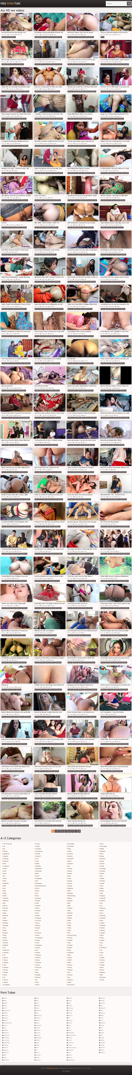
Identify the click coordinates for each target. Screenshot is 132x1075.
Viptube (102, 1000)
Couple (37, 846)
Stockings (102, 918)
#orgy (126, 744)
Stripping (102, 925)
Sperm (101, 910)
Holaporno (38, 1015)
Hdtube (37, 1005)
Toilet (101, 952)
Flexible (37, 928)
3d (3, 846)
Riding (101, 856)
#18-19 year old (45, 64)
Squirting (102, 915)
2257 (63, 1071)
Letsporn (37, 1030)
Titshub (69, 1037)
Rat (68, 1018)
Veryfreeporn (71, 1060)
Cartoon (5, 957)
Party (69, 955)
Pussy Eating (103, 846)
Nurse (69, 923)
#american (51, 499)
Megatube (38, 1037)
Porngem (38, 1060)
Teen (101, 942)
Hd (36, 979)
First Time (38, 920)
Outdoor (70, 945)
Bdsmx (4, 1025)
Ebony (37, 890)
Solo (101, 903)
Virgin (101, 967)
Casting (5, 960)
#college (70, 37)
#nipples (94, 798)
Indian (69, 851)
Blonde (4, 920)
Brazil (4, 930)
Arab (4, 871)
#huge (90, 825)
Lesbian (69, 881)
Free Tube (10, 3)
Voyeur (101, 970)
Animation (5, 866)
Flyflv (4, 1055)
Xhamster (102, 1022)
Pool (68, 972)
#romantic (23, 580)
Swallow (102, 930)
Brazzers (5, 932)
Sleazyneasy (70, 1032)
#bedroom (71, 417)
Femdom (38, 910)
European (38, 898)
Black (4, 918)
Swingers (102, 932)
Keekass (37, 1027)
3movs (4, 998)
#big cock (21, 173)
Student (102, 928)
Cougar (37, 843)
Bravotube (5, 1037)
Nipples (69, 918)
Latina (69, 878)
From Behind (39, 937)
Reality (101, 848)
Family (37, 908)
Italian (69, 861)
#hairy (58, 200)
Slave (101, 893)
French (37, 935)
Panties (69, 947)
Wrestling (102, 977)
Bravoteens (5, 1035)
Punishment (70, 984)
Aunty (4, 878)
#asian (83, 200)
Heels (37, 982)
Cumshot (38, 856)
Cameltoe (5, 952)
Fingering (38, 918)
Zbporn (101, 1050)
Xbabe (101, 1015)
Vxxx (101, 1010)
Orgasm (69, 940)
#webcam (126, 526)
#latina (14, 254)
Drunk (37, 888)
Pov (68, 977)
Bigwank (5, 1030)
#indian (4, 64)
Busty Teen (5, 950)
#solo (91, 363)
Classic (4, 974)
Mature (69, 898)
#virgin (126, 64)
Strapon (102, 923)
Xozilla (101, 1032)
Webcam (102, 972)
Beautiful (5, 898)
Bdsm (4, 893)
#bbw (69, 64)
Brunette (5, 942)
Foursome (38, 932)
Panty (69, 950)
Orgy (69, 942)
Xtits (101, 1035)
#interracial (111, 173)
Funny (37, 942)
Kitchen (69, 871)
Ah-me (4, 1008)
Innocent (70, 853)
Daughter (38, 866)
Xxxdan (101, 1037)
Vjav (100, 1005)
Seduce (101, 873)
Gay (36, 950)
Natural (69, 915)
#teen (59, 64)
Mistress (69, 908)
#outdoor (111, 580)
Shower (101, 883)
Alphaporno (6, 1010)
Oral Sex (69, 937)
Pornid (69, 1000)
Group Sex (38, 967)
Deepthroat (38, 868)
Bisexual (5, 915)
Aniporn (5, 1015)
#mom (109, 91)
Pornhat (69, 998)
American (5, 861)
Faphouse (5, 1052)
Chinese (5, 970)
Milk (68, 905)
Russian (101, 863)
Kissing (69, 868)
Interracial (70, 858)
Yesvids (101, 1045)
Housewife (70, 846)
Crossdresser (38, 851)
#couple (59, 37)
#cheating (89, 200)
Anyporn (5, 1018)
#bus (47, 635)
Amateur (5, 856)
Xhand (101, 1025)
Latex (69, 876)
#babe (76, 91)
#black (87, 444)
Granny (37, 965)
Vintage (101, 965)
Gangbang (38, 945)
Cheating (5, 967)
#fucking (50, 91)
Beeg (4, 1027)
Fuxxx (4, 1057)
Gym (36, 970)
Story (101, 920)
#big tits (21, 64)
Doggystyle (38, 878)
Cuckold (37, 853)
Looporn (37, 1032)
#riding (92, 444)
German (37, 952)
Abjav (4, 1000)
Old (68, 932)
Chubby (5, 972)
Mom (69, 910)
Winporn (102, 1013)
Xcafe (101, 1018)
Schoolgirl (102, 868)
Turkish (101, 957)
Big (3, 903)
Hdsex (37, 1003)
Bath (4, 885)
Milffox (37, 1040)
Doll (36, 881)
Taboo (101, 935)
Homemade (70, 843)
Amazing (5, 858)
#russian (108, 635)
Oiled (69, 930)
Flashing (37, 925)
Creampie (38, 848)
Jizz (68, 866)
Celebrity (5, 962)
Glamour (38, 957)
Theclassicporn (71, 1035)
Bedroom (5, 900)
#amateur (119, 91)
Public (69, 982)
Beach (4, 895)
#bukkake (53, 635)
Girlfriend (38, 955)
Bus (3, 947)
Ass (3, 876)
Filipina (37, 915)
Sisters (101, 888)
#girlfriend (23, 118)
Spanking (102, 908)
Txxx (69, 1052)
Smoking (102, 900)
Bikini (4, 913)
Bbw (4, 890)
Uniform (102, 960)
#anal (3, 37)
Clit (3, 977)
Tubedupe (70, 1042)
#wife (9, 64)
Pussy (101, 843)
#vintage (15, 662)
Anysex (4, 1020)
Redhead (102, 851)
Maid (69, 890)
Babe (4, 881)
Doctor (37, 876)
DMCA (68, 1071)
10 (79, 831)
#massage (25, 825)
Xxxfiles (101, 1040)
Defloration (38, 871)
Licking (69, 883)
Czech (37, 861)
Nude (69, 920)
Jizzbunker (38, 1025)
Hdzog (37, 1008)
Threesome (102, 947)
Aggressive (5, 853)
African (4, 851)
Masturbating (71, 895)
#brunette (87, 64)
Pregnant (70, 979)
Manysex (38, 1035)
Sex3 (69, 1025)
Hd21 (37, 1000)
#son (23, 635)
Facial (37, 903)
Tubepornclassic (72, 1047)
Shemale (102, 881)
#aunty (15, 200)
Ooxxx (37, 1052)
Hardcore (38, 977)
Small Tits (102, 898)
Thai (101, 945)
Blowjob (5, 923)
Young (101, 979)
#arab (24, 227)
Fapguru (5, 1050)
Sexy (101, 876)
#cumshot (119, 771)
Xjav (100, 1027)
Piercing (69, 965)
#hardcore (82, 37)
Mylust (37, 1045)
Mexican (70, 900)
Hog (36, 1013)
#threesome (71, 499)
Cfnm (4, 965)
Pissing (69, 967)
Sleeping (102, 895)
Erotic (37, 895)
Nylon (69, 925)
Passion (69, 957)
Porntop (69, 1010)
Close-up (5, 979)
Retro (101, 853)
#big (85, 825)
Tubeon (69, 1045)
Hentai (37, 984)
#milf (113, 91)
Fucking (37, 940)
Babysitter (5, 883)
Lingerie (69, 885)
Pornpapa (70, 1008)
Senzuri (69, 1022)
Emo (36, 893)
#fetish (19, 689)
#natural (57, 91)
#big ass (44, 37)
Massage (70, 893)
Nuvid (37, 1047)
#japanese (104, 553)
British (4, 937)
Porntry (69, 1013)
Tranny (69, 1040)
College (5, 982)
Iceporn (37, 1020)
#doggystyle (59, 173)
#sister (70, 608)
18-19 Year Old (7, 843)
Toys (101, 955)
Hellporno (38, 1010)
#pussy (20, 145)
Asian (4, 873)
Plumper (69, 970)
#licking (13, 37)
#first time (104, 173)
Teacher (101, 940)
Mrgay (37, 1042)
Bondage (5, 925)
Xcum (101, 1020)
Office (69, 928)
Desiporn (5, 1045)
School (101, 866)
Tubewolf (70, 1050)
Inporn (37, 1022)
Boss (4, 928)
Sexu (69, 1027)
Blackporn (5, 1032)
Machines (70, 888)
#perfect (91, 227)
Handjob (37, 974)
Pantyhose (70, 952)
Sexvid (69, 1030)
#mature (49, 200)
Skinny (101, 890)
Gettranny (5, 1060)
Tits (100, 950)
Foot (36, 930)
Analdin (5, 1013)
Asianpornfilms (7, 1022)
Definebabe (6, 1042)
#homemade (52, 37)
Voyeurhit (102, 1008)
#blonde (57, 716)
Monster (70, 913)
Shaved (101, 878)
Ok (36, 1050)
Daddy (37, 863)
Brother (5, 940)
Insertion (70, 856)
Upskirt (101, 962)
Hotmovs (38, 1018)
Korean (69, 873)
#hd (122, 798)
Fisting (37, 923)
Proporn (69, 1015)
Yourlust (102, 1047)
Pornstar (69, 974)
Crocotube (5, 1040)
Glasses (37, 960)
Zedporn (102, 1052)
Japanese (70, 863)
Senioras (70, 1020)
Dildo (37, 873)
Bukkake (5, 945)
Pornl (69, 1003)
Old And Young (71, 935)
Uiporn (69, 1055)
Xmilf (101, 1030)
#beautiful (38, 37)
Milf (68, 903)
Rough (101, 861)
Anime (4, 868)
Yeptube (102, 1042)
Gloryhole (38, 962)
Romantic (102, 858)
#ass (8, 37)
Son (100, 905)
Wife (101, 974)
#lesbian (76, 281)
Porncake (38, 1055)
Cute (36, 858)
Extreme (37, 900)
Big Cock (5, 908)
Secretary (102, 871)
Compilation (6, 984)
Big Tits (4, 910)
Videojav (102, 998)
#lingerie (25, 254)
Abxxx (4, 1005)
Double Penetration (40, 885)
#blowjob (80, 64)
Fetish (37, 913)
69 (3, 848)
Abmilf (4, 1003)
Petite (69, 962)
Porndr (37, 1057)
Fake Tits (37, 905)
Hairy (36, 972)
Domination (38, 883)
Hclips (37, 998)
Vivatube (102, 1003)
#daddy (76, 472)
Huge (69, 848)
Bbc (3, 888)
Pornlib (69, 1005)
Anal (4, 863)
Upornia (69, 1057)
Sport (101, 913)
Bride (4, 935)
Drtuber (5, 1047)
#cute (75, 37)
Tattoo (101, 937)
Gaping (37, 947)
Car (3, 955)
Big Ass (4, 905)
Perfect (69, 960)
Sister (101, 885)
